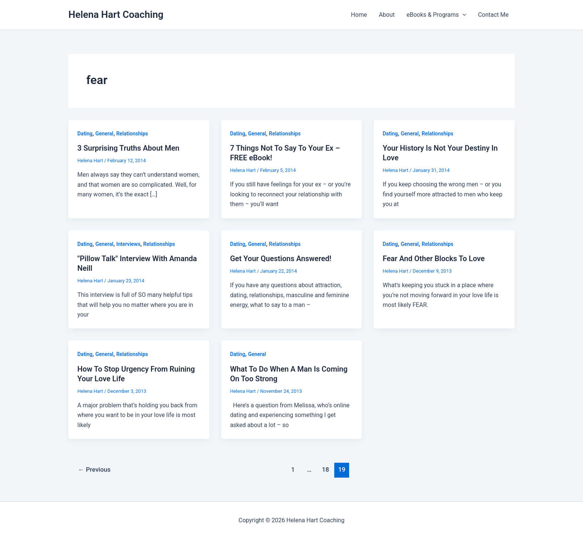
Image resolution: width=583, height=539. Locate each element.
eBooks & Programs (436, 15)
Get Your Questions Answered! (281, 258)
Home (359, 14)
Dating (85, 134)
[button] (462, 15)
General (104, 134)
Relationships (132, 134)
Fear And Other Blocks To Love (433, 258)
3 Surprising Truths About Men (128, 148)
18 (325, 469)
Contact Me (493, 14)
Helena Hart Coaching (115, 14)
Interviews (128, 244)
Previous (94, 469)
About (387, 14)
